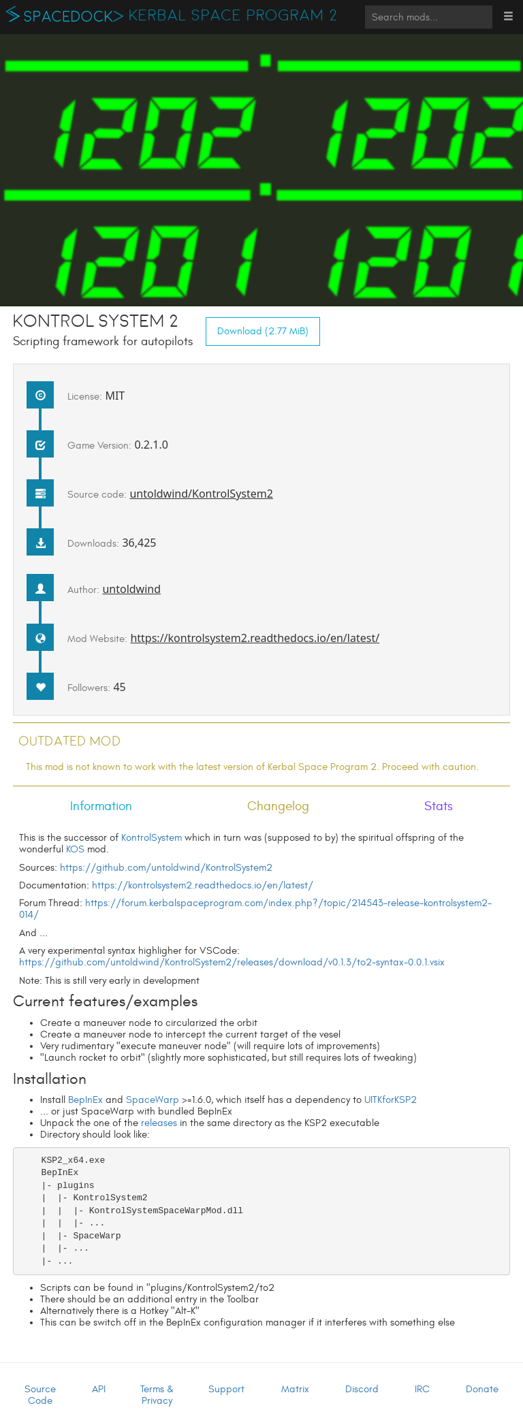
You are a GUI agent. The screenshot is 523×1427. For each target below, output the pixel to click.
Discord (362, 1389)
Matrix (295, 1389)
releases (159, 1123)
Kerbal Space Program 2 (233, 15)
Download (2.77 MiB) (262, 331)
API (99, 1389)
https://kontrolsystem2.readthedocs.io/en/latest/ (254, 637)
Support (226, 1389)
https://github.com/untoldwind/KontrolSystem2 (166, 867)
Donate (482, 1389)
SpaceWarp (152, 1100)
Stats (438, 806)
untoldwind (131, 588)
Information (101, 806)
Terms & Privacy (157, 1395)
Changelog (278, 806)
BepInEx (85, 1100)
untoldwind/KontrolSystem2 (200, 493)
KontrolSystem (151, 838)
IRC (422, 1389)
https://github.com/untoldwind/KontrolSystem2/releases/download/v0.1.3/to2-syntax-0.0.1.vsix (232, 962)
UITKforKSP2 (390, 1100)
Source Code (40, 1395)
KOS (75, 849)
